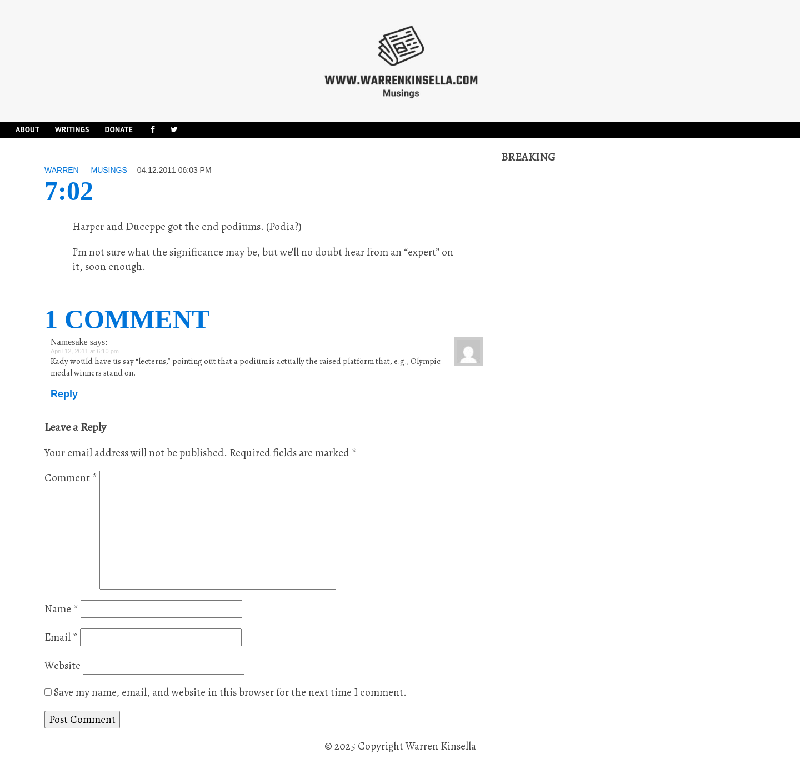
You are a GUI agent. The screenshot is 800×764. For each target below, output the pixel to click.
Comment (70, 478)
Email (61, 637)
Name (61, 609)
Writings (72, 129)
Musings (109, 170)
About (27, 129)
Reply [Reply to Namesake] (64, 394)
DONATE (118, 129)
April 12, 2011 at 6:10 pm (85, 351)
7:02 (68, 191)
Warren (61, 170)
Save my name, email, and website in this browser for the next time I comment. (230, 692)
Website (62, 665)
